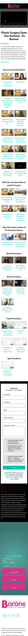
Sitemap (3, 582)
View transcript (5, 62)
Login (16, 582)
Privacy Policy (15, 411)
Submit (14, 429)
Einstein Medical (5, 579)
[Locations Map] (14, 485)
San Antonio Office (14, 495)
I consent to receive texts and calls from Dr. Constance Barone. (16, 407)
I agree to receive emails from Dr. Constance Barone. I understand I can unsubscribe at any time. (16, 420)
